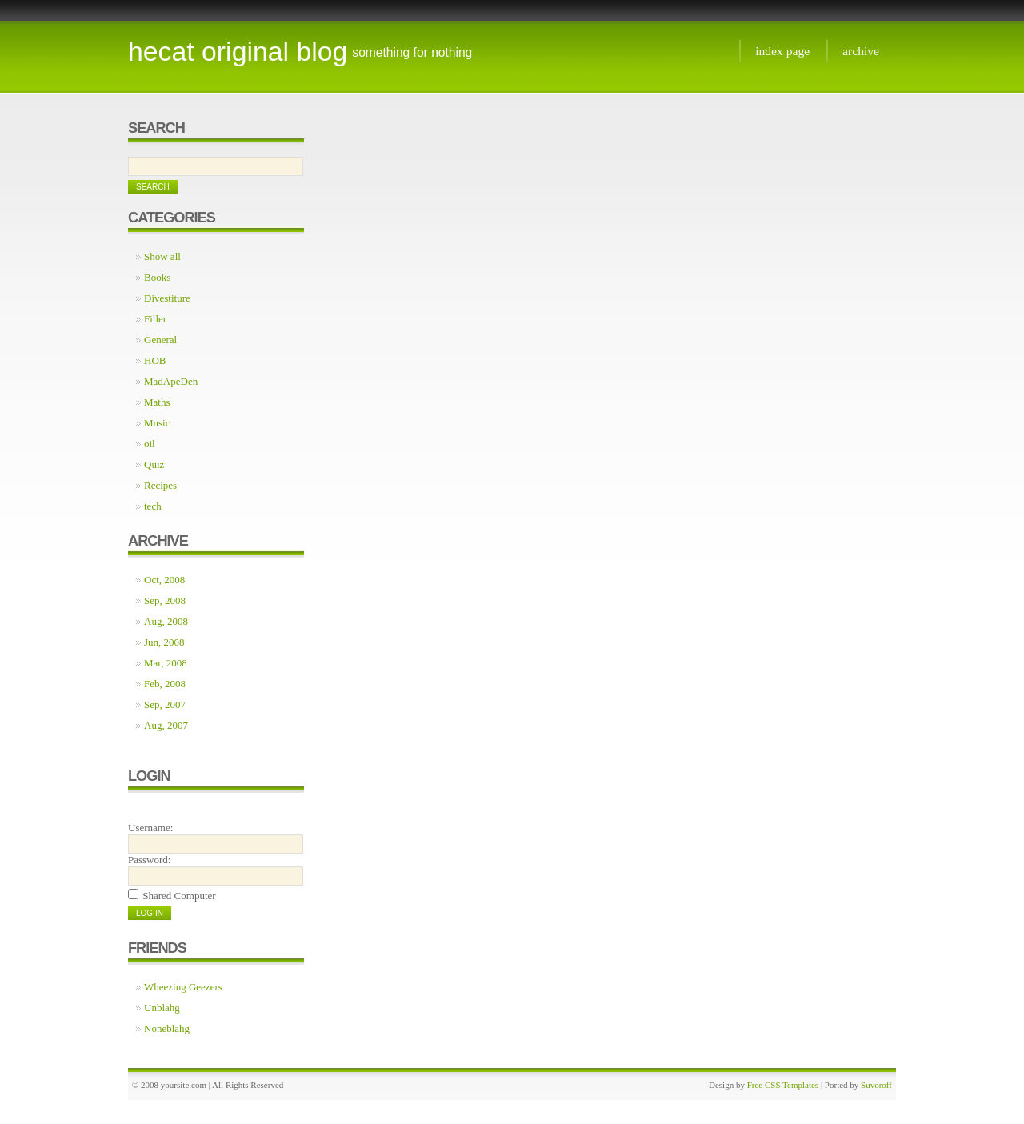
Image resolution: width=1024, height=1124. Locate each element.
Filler (155, 319)
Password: (149, 860)
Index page (782, 51)
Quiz (154, 464)
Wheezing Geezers (183, 987)
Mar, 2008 (165, 663)
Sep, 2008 (165, 600)
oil (149, 444)
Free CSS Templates (782, 1085)
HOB (155, 360)
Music (157, 423)
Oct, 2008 (164, 580)
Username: (150, 828)
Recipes (160, 485)
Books (157, 277)
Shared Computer (178, 896)
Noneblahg (167, 1028)
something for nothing (412, 52)
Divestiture (167, 298)
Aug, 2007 (166, 725)
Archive (860, 51)
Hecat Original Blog (237, 51)
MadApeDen (171, 381)
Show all (162, 256)
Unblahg (162, 1008)
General (160, 340)
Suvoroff (876, 1085)
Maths (157, 402)
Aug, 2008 (166, 621)
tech (153, 506)
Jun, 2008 (164, 642)
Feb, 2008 (165, 684)
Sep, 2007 (165, 704)
